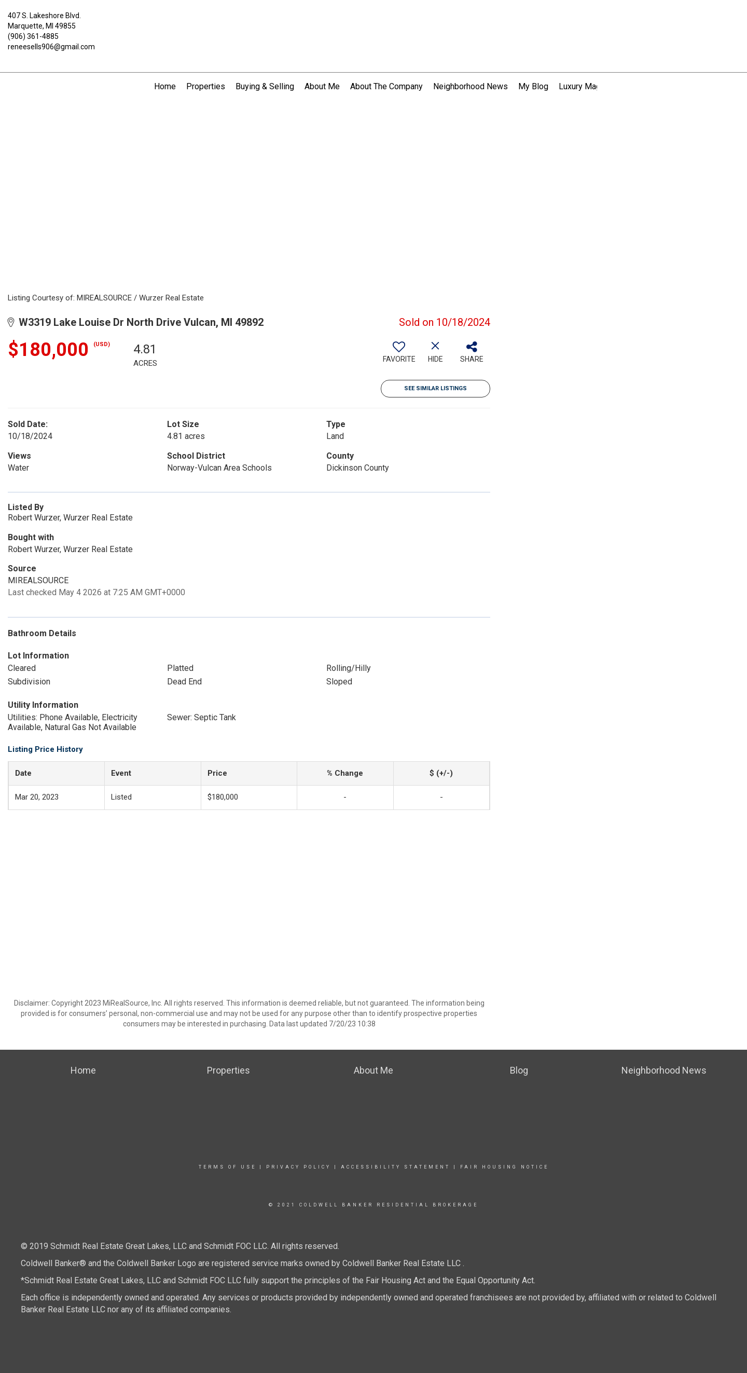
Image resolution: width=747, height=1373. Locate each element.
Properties (205, 86)
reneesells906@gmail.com (51, 47)
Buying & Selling (265, 86)
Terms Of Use (227, 1167)
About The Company (386, 86)
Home (165, 86)
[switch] (399, 356)
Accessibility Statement (395, 1167)
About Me (322, 86)
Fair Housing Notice (504, 1167)
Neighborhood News (470, 86)
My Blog (533, 86)
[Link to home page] (373, 22)
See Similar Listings (435, 388)
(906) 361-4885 (33, 36)
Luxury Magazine (589, 86)
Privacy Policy (298, 1167)
